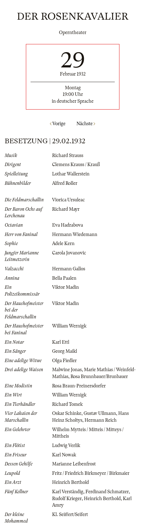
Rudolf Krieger (67, 498)
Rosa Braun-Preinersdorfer (79, 385)
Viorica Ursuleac (68, 199)
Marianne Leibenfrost (74, 463)
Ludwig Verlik (66, 445)
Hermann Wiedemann (74, 234)
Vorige (57, 123)
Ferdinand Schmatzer (107, 491)
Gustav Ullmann (100, 413)
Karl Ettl (60, 342)
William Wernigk (69, 325)
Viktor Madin (65, 287)
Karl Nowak (64, 454)
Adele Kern (63, 243)
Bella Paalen (64, 278)
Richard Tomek (67, 404)
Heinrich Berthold (70, 482)
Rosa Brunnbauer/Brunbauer (99, 376)
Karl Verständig (67, 491)
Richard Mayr (66, 209)
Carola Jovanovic (69, 252)
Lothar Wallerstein (70, 173)
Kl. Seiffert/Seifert (70, 514)
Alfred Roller (64, 183)
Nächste (85, 123)
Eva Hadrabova (67, 225)
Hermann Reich (101, 420)
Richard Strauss (67, 155)
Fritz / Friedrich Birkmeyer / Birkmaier (90, 473)
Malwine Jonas (67, 369)
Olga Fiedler (64, 360)
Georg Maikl (64, 351)
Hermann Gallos (68, 268)
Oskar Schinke (66, 413)
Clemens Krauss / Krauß (76, 164)
